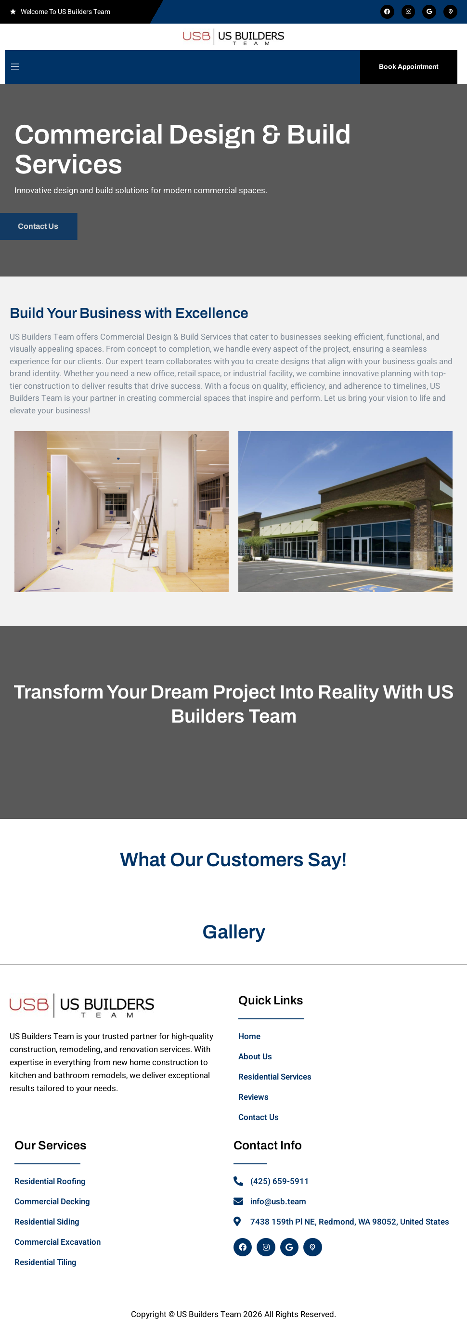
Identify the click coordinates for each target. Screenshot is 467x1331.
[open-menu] (15, 67)
